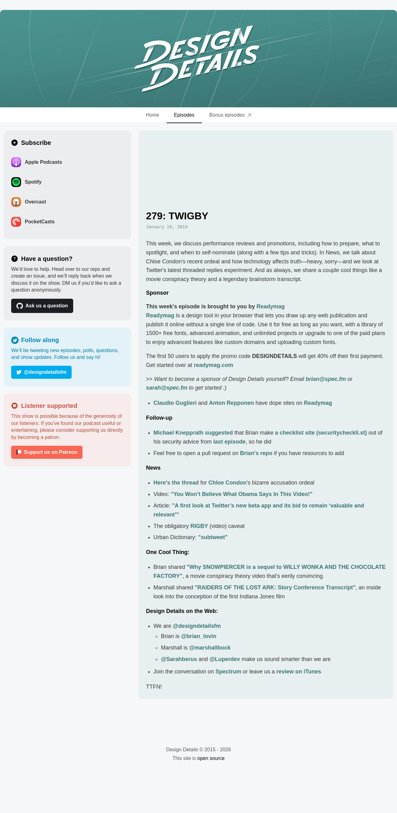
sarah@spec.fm (167, 388)
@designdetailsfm (41, 372)
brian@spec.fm (326, 379)
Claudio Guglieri (175, 403)
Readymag (270, 306)
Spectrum (228, 671)
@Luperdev (224, 659)
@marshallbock (210, 648)
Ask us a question (42, 306)
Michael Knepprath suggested (193, 433)
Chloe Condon (227, 483)
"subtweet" (213, 537)
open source (211, 758)
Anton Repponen (231, 403)
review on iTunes (298, 671)
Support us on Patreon (46, 452)
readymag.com (213, 365)
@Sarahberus (179, 659)
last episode (229, 442)
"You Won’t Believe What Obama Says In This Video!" (241, 494)
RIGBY (199, 526)
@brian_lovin (198, 636)
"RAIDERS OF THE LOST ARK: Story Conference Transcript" (275, 587)
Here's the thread (176, 483)
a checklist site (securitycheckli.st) (321, 433)
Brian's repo (256, 453)
